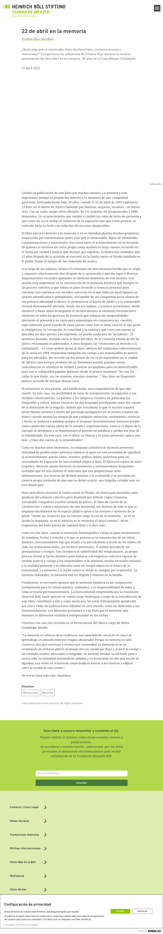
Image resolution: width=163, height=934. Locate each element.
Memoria (47, 692)
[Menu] (157, 8)
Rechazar (142, 911)
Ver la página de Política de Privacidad (20, 925)
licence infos (155, 184)
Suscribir (81, 782)
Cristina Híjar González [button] (38, 39)
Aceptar (121, 911)
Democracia (30, 692)
